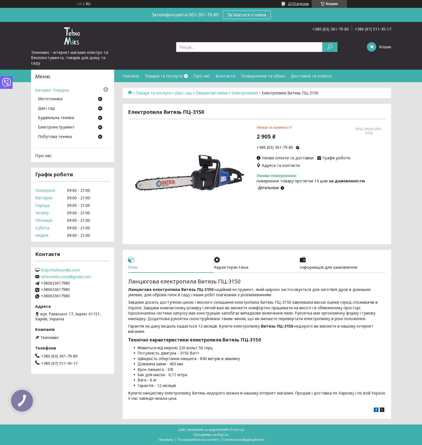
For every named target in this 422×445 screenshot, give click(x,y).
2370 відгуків (298, 3)
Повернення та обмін (263, 76)
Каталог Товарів (52, 90)
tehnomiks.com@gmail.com (66, 276)
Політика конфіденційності (243, 439)
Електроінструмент (56, 127)
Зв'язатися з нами (246, 15)
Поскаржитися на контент (197, 439)
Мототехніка (50, 99)
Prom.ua (237, 429)
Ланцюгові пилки (211, 92)
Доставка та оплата (311, 76)
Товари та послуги (163, 76)
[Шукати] (329, 47)
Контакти (226, 76)
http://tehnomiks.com (60, 270)
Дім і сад (183, 92)
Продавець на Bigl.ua (211, 434)
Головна (130, 76)
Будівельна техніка (56, 118)
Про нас (201, 76)
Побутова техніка (55, 137)
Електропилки (244, 92)
